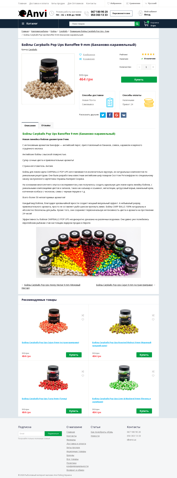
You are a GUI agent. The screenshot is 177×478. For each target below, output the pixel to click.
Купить (138, 79)
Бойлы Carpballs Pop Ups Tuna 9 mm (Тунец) (44, 398)
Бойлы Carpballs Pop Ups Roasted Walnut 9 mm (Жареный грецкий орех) (121, 344)
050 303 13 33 (99, 15)
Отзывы (45, 125)
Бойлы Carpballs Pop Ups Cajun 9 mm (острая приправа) (50, 342)
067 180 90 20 (99, 11)
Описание (30, 125)
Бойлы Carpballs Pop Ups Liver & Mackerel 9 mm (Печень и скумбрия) (121, 400)
